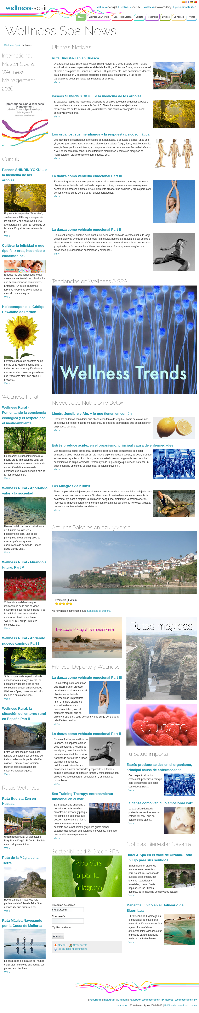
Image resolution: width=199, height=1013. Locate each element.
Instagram (109, 999)
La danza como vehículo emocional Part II (86, 230)
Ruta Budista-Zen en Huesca (75, 58)
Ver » (7, 235)
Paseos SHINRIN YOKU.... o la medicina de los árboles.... (24, 175)
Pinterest (168, 999)
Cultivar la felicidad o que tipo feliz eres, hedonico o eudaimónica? (23, 251)
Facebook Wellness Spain (145, 999)
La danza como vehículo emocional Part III (87, 176)
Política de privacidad (176, 1005)
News (28, 45)
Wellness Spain (12, 45)
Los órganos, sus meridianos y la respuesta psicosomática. (101, 134)
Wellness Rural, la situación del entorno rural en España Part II (24, 714)
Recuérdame (63, 927)
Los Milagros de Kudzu (71, 486)
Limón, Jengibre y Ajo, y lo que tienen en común (92, 414)
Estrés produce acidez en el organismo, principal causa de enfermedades (112, 445)
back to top (122, 1005)
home (193, 1005)
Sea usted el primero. (99, 610)
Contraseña (59, 916)
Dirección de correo (63, 905)
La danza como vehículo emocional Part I (160, 803)
